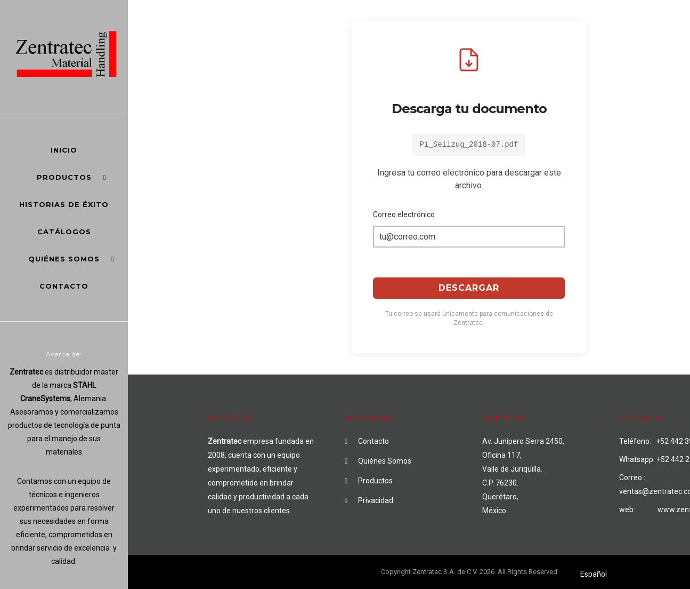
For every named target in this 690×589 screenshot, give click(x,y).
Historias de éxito (64, 204)
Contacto (63, 286)
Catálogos (64, 231)
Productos (64, 177)
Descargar (469, 288)
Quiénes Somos (64, 258)
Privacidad (375, 500)
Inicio (64, 150)
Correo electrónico (404, 214)
